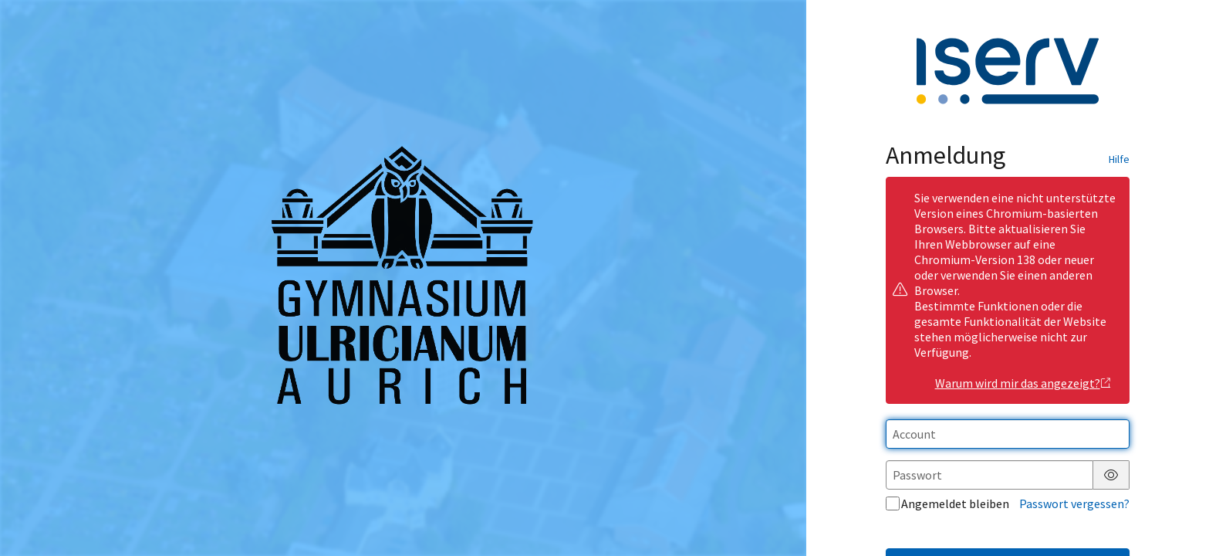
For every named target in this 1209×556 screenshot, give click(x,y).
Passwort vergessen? (1074, 503)
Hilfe (1119, 159)
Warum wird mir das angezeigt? (1023, 383)
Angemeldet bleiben (947, 503)
